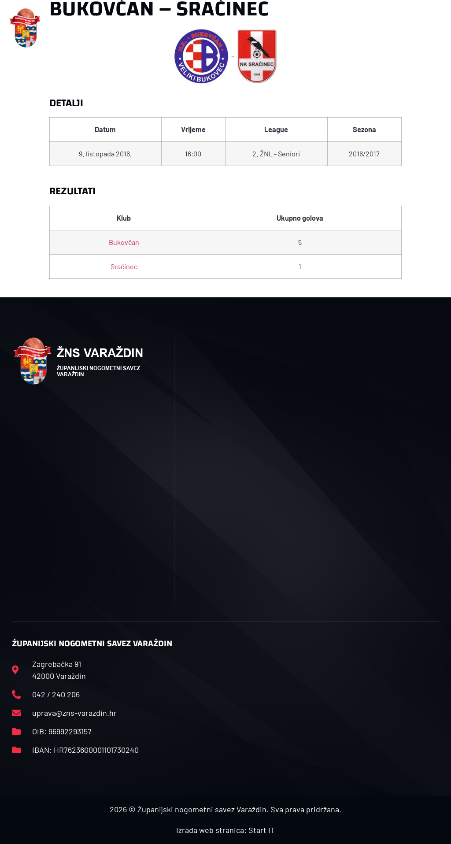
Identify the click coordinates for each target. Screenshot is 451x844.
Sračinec (124, 266)
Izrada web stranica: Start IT (225, 830)
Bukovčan (124, 242)
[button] (149, 28)
